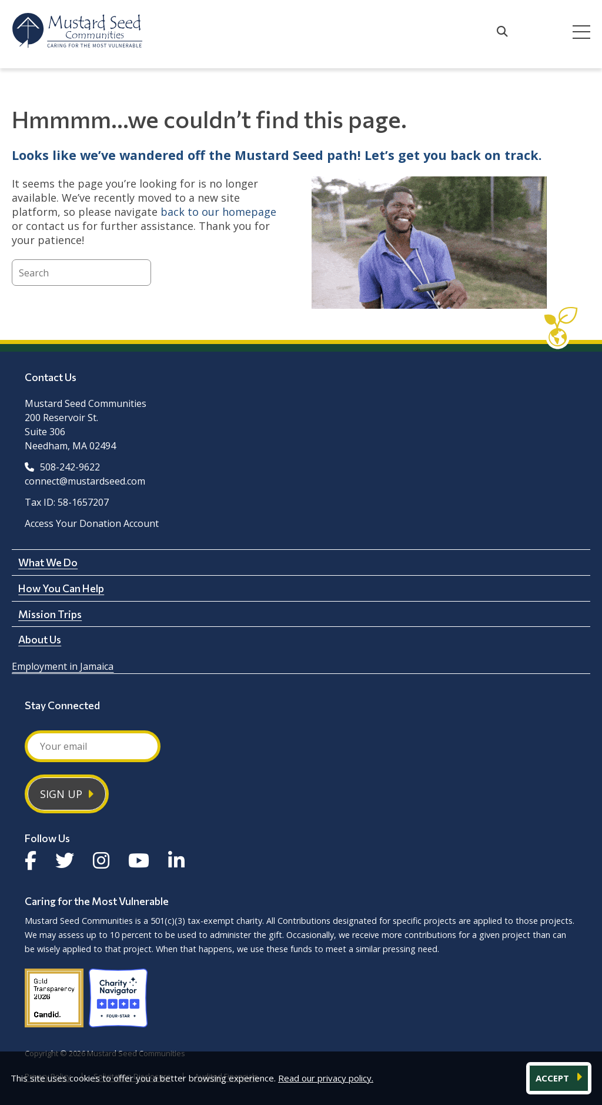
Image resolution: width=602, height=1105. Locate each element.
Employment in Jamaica (62, 666)
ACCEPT (553, 1078)
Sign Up (61, 794)
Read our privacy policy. (325, 1078)
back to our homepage (218, 212)
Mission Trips (50, 613)
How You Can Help (61, 588)
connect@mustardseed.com (85, 481)
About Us (39, 639)
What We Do (48, 562)
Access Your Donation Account (92, 523)
